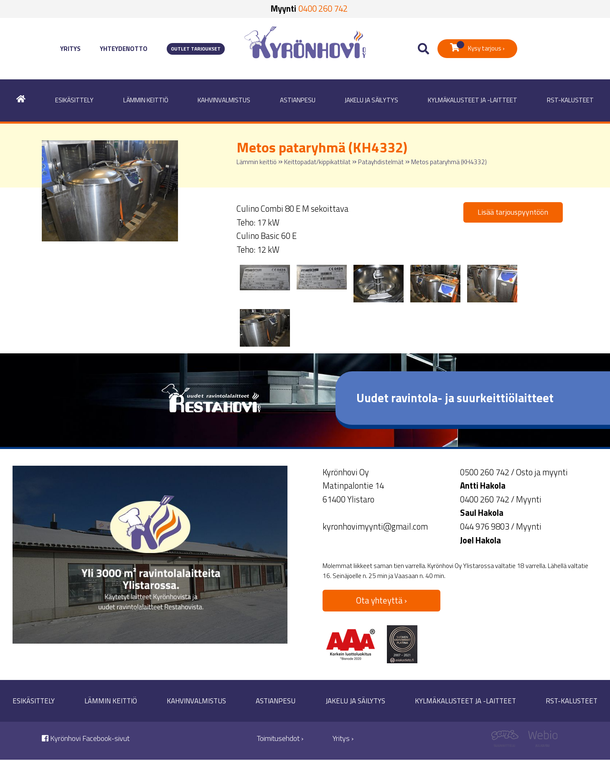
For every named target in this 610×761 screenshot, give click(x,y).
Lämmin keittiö (145, 100)
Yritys (70, 48)
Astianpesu (297, 100)
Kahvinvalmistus (224, 100)
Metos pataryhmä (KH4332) (449, 162)
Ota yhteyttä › (381, 600)
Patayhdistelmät (381, 162)
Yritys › (343, 738)
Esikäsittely (74, 100)
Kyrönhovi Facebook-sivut (86, 738)
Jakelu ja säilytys (371, 100)
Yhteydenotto (123, 48)
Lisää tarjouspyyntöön (513, 212)
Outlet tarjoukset (196, 49)
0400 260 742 (323, 8)
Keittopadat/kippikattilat (317, 162)
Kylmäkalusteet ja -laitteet (472, 100)
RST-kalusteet (570, 100)
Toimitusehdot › (280, 738)
